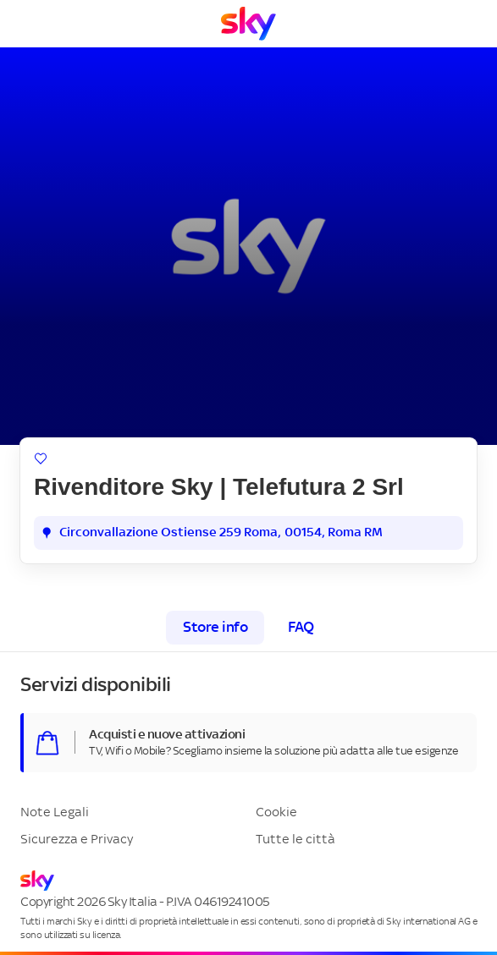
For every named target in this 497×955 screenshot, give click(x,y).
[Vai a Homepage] (248, 24)
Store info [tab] (215, 627)
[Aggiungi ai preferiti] (40, 458)
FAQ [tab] (301, 627)
